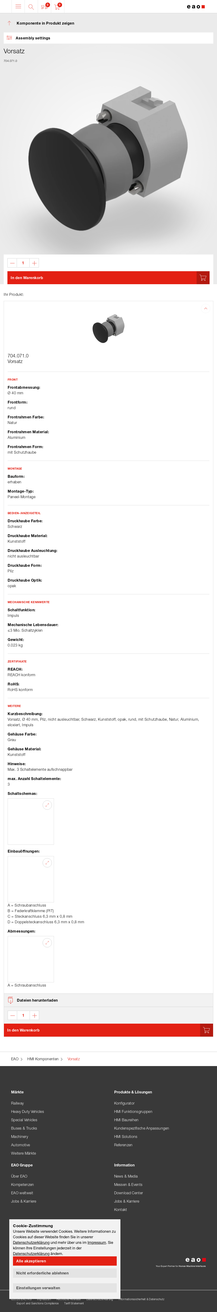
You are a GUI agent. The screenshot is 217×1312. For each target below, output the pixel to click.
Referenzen (123, 1145)
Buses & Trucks (24, 1128)
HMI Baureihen (126, 1120)
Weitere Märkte (23, 1153)
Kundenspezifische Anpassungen (141, 1128)
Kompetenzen (22, 1184)
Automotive (20, 1145)
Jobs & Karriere (23, 1201)
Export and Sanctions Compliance (38, 1303)
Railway (17, 1103)
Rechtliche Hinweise (69, 1299)
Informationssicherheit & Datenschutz (141, 1299)
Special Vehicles (24, 1120)
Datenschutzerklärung (99, 1299)
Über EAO (19, 1176)
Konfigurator (124, 1103)
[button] (44, 6)
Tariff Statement (74, 1303)
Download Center (128, 1193)
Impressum (44, 1299)
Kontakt (120, 1209)
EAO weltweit (22, 1193)
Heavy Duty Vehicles (27, 1111)
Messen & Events (128, 1184)
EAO (15, 1059)
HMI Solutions (126, 1136)
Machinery (19, 1136)
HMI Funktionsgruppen (133, 1111)
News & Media (126, 1176)
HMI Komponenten (43, 1059)
